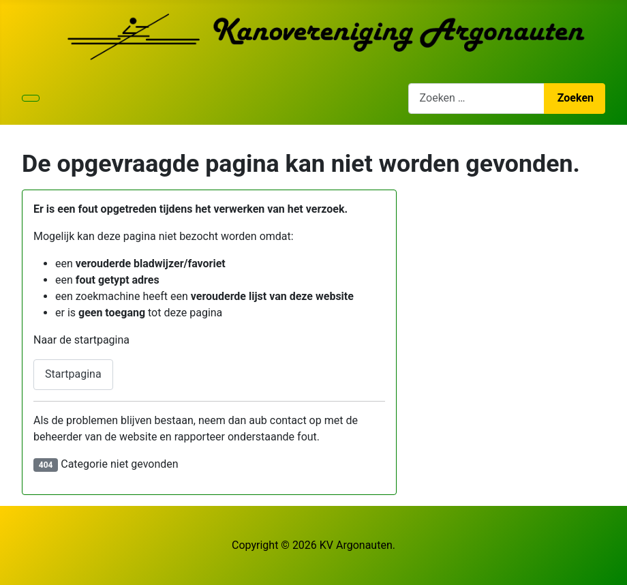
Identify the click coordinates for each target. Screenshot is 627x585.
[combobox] (476, 98)
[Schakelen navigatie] (31, 98)
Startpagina (73, 374)
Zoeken (575, 97)
